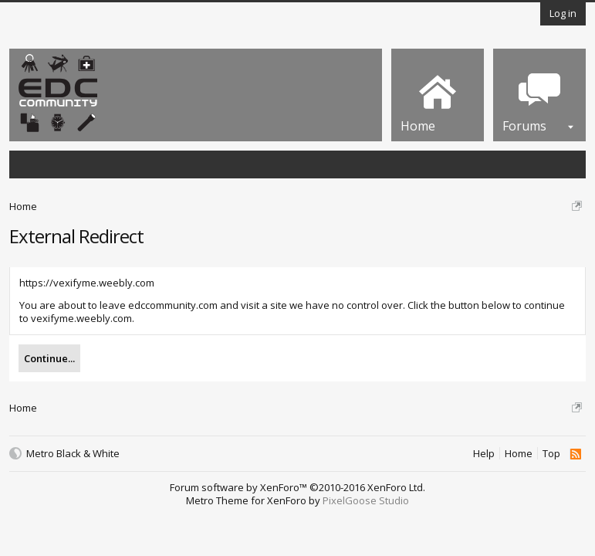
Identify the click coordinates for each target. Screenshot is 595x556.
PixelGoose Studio (366, 500)
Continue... (49, 358)
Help (484, 453)
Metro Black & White (73, 453)
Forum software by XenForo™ (297, 487)
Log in (562, 13)
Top (551, 453)
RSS (575, 454)
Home (518, 453)
